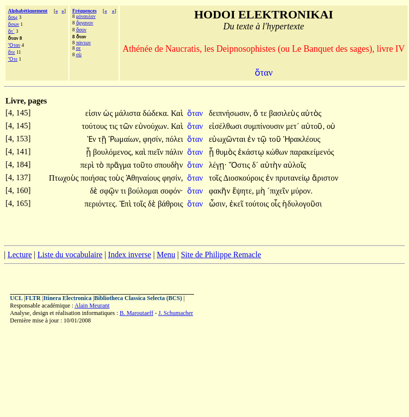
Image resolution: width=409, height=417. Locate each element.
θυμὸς (227, 152)
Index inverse (129, 254)
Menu (166, 254)
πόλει (174, 139)
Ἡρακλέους (301, 139)
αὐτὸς (311, 113)
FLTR (33, 298)
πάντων (83, 42)
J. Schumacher (175, 313)
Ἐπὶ (126, 204)
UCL (16, 298)
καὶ (141, 152)
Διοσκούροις (244, 178)
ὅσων (13, 24)
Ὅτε (12, 59)
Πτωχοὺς (65, 178)
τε (264, 113)
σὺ (79, 54)
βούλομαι (144, 191)
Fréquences (84, 10)
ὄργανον (85, 22)
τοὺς (117, 178)
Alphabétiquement (27, 10)
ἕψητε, (243, 191)
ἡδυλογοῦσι (301, 204)
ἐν (252, 139)
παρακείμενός (312, 152)
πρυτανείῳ (293, 178)
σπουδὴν (168, 165)
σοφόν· (171, 191)
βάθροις (170, 204)
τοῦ (276, 139)
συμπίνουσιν (265, 126)
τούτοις (258, 204)
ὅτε (11, 52)
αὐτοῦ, (313, 126)
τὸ (101, 165)
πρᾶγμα (119, 165)
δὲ (95, 191)
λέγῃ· (218, 165)
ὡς (108, 113)
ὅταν (196, 113)
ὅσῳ (12, 17)
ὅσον (81, 29)
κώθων (278, 152)
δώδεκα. (156, 113)
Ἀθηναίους (144, 178)
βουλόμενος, (113, 152)
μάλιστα (128, 113)
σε (78, 48)
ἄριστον (325, 178)
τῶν (127, 126)
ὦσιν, (218, 204)
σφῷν (110, 191)
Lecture (19, 254)
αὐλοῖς (294, 165)
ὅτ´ (11, 31)
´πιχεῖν (279, 191)
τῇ (103, 139)
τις (114, 126)
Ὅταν (14, 45)
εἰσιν (94, 113)
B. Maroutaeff (136, 313)
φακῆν (220, 191)
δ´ (256, 165)
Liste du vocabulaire (69, 254)
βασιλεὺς (285, 113)
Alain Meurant (92, 305)
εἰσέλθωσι (226, 126)
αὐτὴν (271, 165)
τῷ (263, 139)
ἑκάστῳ (252, 152)
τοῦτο (143, 165)
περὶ (88, 165)
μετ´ (294, 126)
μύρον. (302, 191)
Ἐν (92, 139)
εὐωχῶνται (228, 139)
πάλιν (174, 152)
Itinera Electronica (67, 298)
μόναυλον (86, 16)
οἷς (276, 204)
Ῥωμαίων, (124, 139)
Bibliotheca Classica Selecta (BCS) (138, 298)
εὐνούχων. (152, 126)
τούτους (95, 126)
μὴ (261, 191)
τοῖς (216, 178)
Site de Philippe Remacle (221, 254)
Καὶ (177, 113)
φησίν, (153, 139)
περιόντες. (101, 204)
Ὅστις (240, 165)
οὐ (330, 126)
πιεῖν (156, 152)
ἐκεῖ (237, 204)
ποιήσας (94, 178)
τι (124, 191)
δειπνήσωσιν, (230, 113)
